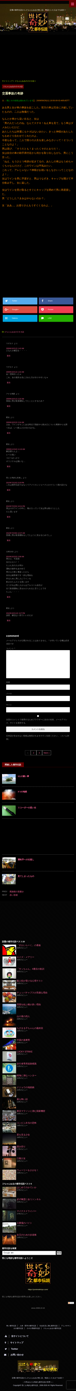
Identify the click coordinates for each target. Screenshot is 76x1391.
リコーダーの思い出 (27, 807)
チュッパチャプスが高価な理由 (32, 992)
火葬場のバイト (24, 1223)
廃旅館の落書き (17, 891)
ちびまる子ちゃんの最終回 (30, 1028)
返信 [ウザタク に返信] (8, 356)
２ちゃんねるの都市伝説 (52, 1328)
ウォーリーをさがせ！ (28, 1170)
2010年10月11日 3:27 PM (15, 613)
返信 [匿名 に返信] (8, 433)
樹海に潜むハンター (26, 1075)
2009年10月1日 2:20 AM (15, 399)
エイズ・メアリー (25, 957)
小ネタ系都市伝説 (33, 1328)
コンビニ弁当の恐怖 (26, 1123)
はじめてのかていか (26, 1187)
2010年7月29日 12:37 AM (15, 533)
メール (9, 693)
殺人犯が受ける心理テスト (30, 981)
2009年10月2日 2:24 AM (15, 422)
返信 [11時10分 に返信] (8, 597)
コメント (10, 648)
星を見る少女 (23, 1135)
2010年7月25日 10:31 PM (15, 506)
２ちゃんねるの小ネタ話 (14, 332)
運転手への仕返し (26, 859)
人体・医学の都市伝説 (28, 1326)
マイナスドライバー (26, 1211)
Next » (47, 753)
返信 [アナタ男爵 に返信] (8, 406)
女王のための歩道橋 (26, 1235)
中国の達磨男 (23, 1040)
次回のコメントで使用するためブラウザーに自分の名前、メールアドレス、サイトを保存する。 (36, 721)
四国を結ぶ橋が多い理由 (29, 1004)
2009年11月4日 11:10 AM (15, 449)
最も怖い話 (22, 1099)
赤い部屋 (14, 895)
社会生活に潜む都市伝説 (49, 1326)
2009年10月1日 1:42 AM (15, 348)
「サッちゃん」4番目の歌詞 (30, 969)
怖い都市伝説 (11, 1326)
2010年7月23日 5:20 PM (15, 483)
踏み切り (21, 1146)
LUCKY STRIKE (24, 1052)
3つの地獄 (22, 791)
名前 (8, 682)
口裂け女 (21, 1158)
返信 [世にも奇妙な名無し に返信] (8, 490)
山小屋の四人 (23, 1016)
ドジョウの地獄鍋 (25, 1087)
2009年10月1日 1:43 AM (15, 372)
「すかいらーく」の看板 (29, 945)
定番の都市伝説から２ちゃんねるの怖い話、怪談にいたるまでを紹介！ (38, 1378)
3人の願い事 (23, 776)
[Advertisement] (38, 57)
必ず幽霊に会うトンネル (29, 1199)
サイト (9, 705)
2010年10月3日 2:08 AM (15, 557)
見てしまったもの (26, 876)
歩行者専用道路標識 (26, 1063)
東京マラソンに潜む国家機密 (31, 1111)
